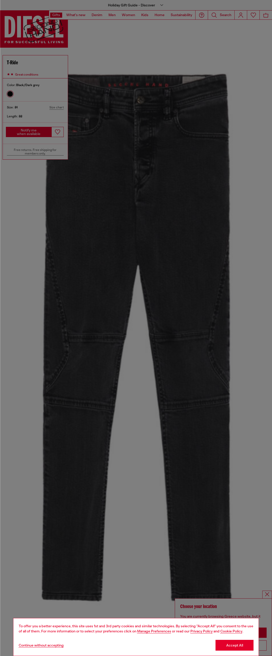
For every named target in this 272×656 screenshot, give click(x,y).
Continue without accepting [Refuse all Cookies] (41, 645)
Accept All (234, 645)
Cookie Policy (231, 631)
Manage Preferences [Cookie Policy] (154, 631)
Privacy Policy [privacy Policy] (201, 631)
